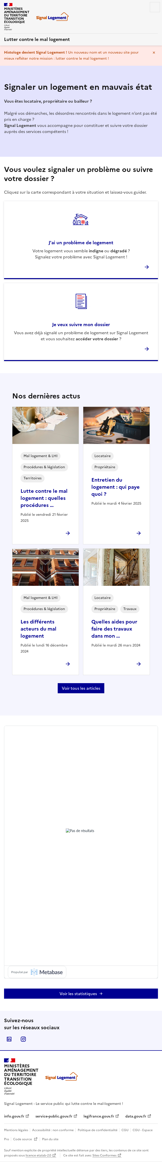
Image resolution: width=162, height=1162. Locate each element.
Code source (25, 1139)
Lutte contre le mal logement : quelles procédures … (44, 498)
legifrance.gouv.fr (99, 1116)
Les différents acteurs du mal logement (38, 629)
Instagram (23, 1039)
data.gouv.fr (135, 1116)
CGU (125, 1130)
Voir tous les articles (81, 688)
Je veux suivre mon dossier (81, 324)
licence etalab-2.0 (38, 1155)
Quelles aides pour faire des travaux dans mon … (114, 629)
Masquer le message (154, 53)
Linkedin (9, 1039)
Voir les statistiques (78, 994)
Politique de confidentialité (98, 1130)
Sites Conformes (104, 1155)
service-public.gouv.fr (53, 1116)
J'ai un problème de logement (81, 242)
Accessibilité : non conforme (53, 1130)
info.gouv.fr (14, 1116)
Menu (155, 7)
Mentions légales (16, 1130)
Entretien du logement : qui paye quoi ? (115, 487)
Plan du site (50, 1139)
